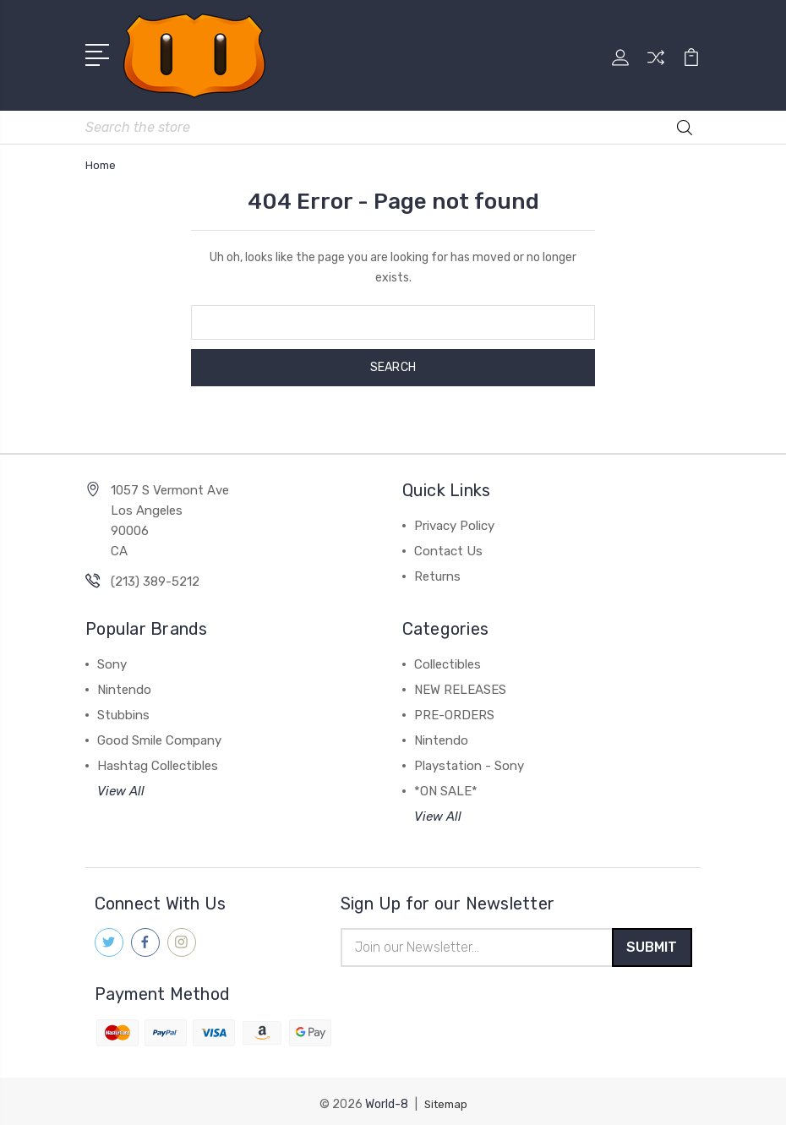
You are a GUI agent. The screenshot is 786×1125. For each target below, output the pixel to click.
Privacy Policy (454, 515)
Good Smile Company (159, 730)
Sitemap (445, 1097)
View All (121, 781)
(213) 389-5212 (155, 571)
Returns (437, 566)
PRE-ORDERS (454, 705)
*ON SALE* (446, 781)
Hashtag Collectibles (157, 755)
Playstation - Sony (469, 755)
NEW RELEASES (460, 679)
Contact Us (448, 541)
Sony (112, 654)
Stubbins (123, 705)
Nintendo (124, 679)
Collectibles (447, 654)
